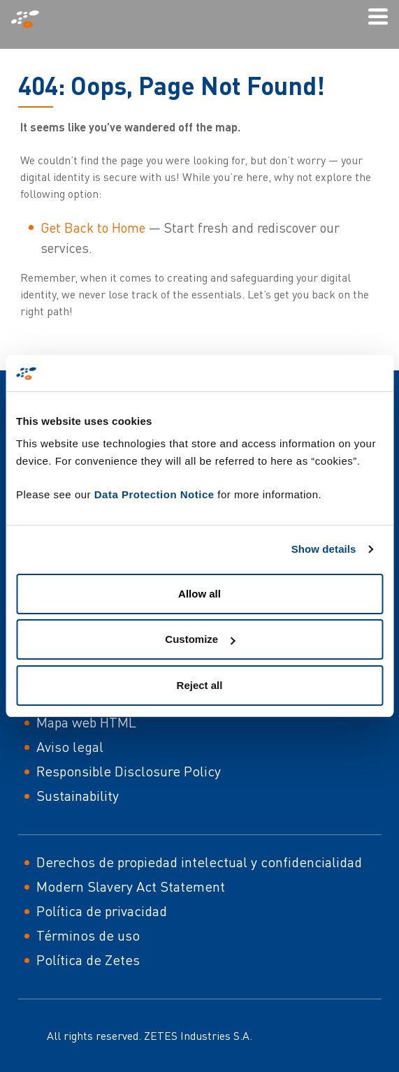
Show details (323, 549)
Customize (200, 639)
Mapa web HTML (86, 722)
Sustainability (77, 795)
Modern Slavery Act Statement (130, 886)
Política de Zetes (88, 960)
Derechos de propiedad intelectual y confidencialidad (199, 862)
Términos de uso (88, 935)
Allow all (199, 594)
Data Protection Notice (154, 494)
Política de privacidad (101, 911)
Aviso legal (69, 746)
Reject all (200, 685)
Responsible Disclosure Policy (128, 771)
